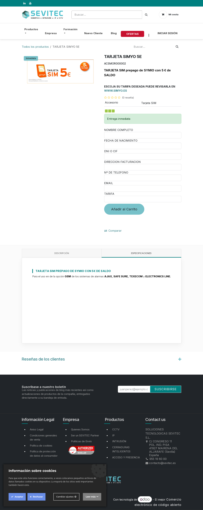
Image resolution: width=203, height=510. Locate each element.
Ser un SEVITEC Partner (85, 435)
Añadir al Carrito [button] (124, 209)
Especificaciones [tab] (141, 253)
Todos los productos (35, 46)
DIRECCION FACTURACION (122, 162)
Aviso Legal (36, 429)
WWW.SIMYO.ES (115, 90)
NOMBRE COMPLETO (118, 130)
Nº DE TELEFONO (116, 172)
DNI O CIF (111, 151)
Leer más (91, 496)
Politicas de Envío (81, 441)
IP (113, 435)
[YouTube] (30, 3)
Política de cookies (41, 445)
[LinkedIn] (24, 3)
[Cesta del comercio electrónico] (168, 14)
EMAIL (108, 183)
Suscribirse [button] (166, 389)
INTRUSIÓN (119, 441)
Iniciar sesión (167, 33)
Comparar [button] (113, 230)
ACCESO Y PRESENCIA (126, 457)
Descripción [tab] (61, 253)
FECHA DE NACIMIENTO (120, 140)
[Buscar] (146, 14)
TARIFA (109, 193)
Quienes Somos (80, 429)
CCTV (115, 429)
